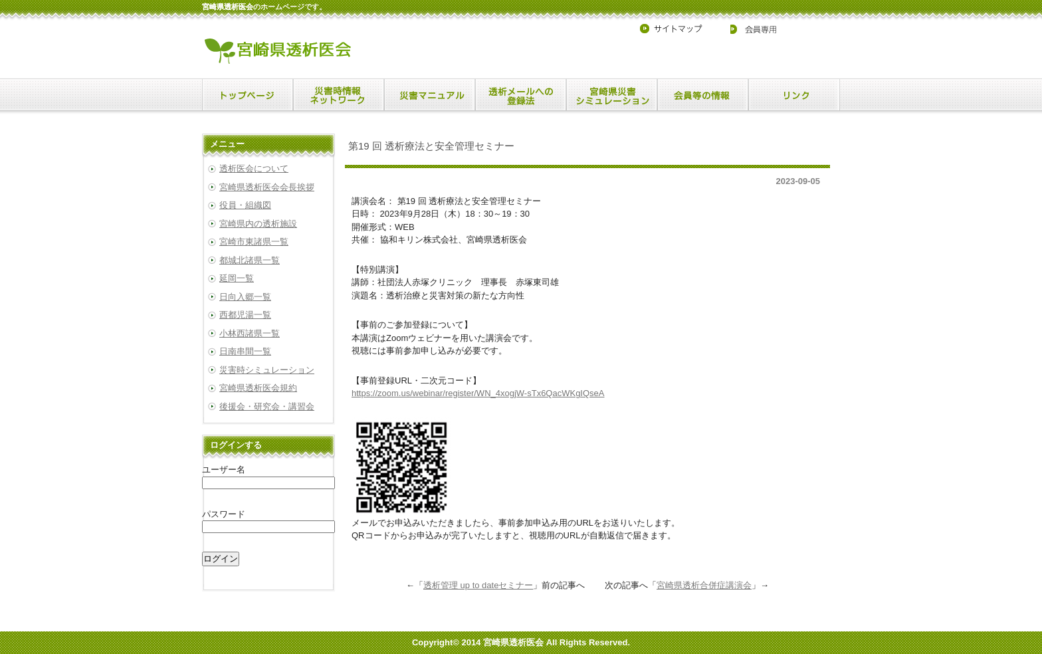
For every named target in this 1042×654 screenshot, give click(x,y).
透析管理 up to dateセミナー (478, 585)
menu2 (429, 94)
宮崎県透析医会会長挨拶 (266, 187)
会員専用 (745, 28)
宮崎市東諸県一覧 (253, 242)
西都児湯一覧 (245, 315)
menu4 (611, 94)
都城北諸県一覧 (249, 260)
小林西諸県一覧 (249, 333)
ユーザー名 (223, 470)
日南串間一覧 (245, 351)
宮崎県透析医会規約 (258, 388)
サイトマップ (676, 28)
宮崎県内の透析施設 (258, 224)
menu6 (793, 94)
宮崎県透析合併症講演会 (704, 585)
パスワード (223, 514)
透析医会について (253, 168)
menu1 (338, 94)
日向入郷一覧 (245, 297)
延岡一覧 (236, 278)
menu (247, 94)
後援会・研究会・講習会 (266, 406)
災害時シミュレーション (266, 370)
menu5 (702, 94)
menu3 (520, 94)
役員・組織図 (245, 205)
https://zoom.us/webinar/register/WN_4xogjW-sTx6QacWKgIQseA (478, 393)
